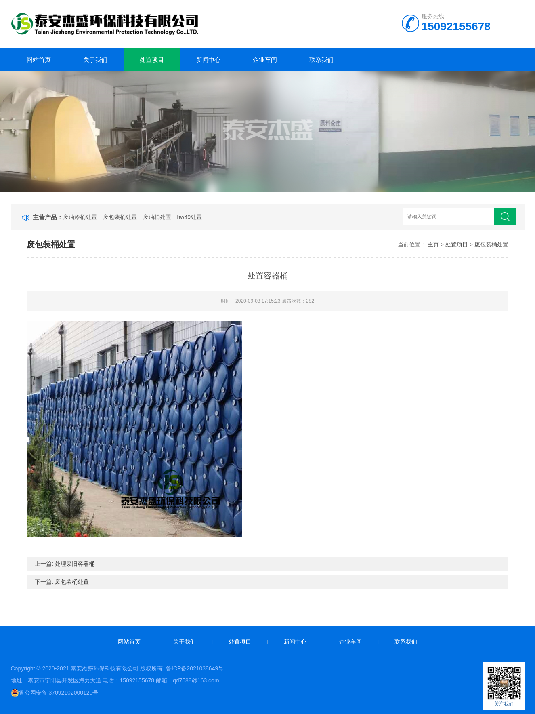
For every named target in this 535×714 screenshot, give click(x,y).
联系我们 (321, 59)
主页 (433, 244)
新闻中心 (208, 59)
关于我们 (95, 59)
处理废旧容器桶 (74, 563)
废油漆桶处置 (80, 217)
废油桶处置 (157, 217)
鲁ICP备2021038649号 (195, 668)
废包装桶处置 (120, 217)
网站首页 (39, 59)
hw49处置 (189, 217)
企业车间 (265, 59)
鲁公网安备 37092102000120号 (55, 693)
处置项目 (152, 59)
